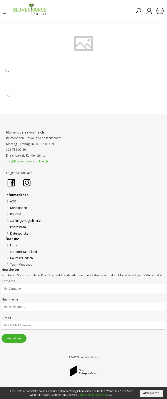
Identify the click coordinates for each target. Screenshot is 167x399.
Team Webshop (21, 264)
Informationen (17, 195)
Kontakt (15, 214)
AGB (13, 201)
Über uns (13, 239)
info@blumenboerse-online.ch (27, 161)
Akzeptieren (151, 393)
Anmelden (14, 338)
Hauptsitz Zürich (21, 258)
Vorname (8, 281)
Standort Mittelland (23, 252)
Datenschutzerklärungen (93, 395)
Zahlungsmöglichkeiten (26, 221)
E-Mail (6, 318)
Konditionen (18, 208)
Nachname (10, 299)
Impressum (18, 227)
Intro (13, 245)
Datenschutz (19, 233)
